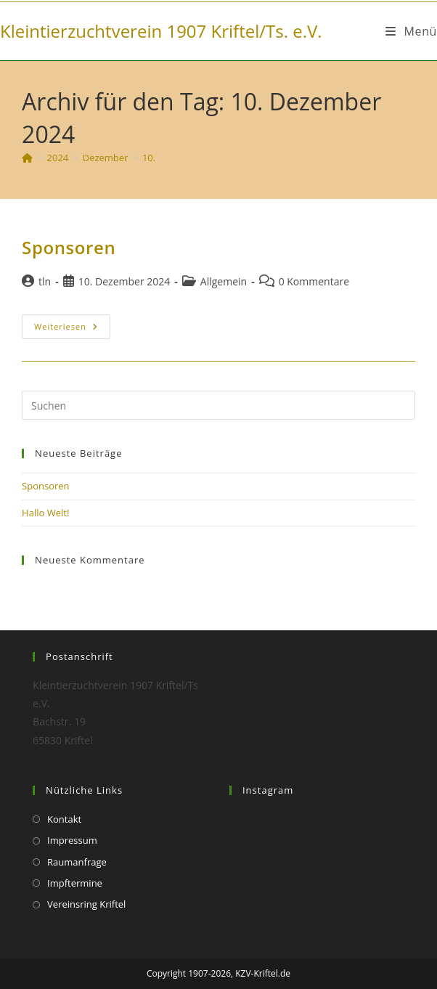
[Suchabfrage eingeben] (218, 405)
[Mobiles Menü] (411, 31)
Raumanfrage (77, 861)
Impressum (72, 840)
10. (148, 157)
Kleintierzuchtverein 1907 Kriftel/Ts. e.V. (161, 31)
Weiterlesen (72, 326)
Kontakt (64, 819)
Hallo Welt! (45, 512)
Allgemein (223, 281)
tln (44, 281)
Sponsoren (68, 247)
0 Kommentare (314, 281)
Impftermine (74, 883)
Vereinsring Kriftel (86, 904)
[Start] (27, 157)
